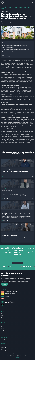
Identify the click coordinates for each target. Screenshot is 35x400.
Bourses (2, 326)
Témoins (20, 355)
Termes (17, 355)
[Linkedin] (11, 56)
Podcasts (2, 331)
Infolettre (2, 329)
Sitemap (23, 355)
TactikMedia (27, 357)
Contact (2, 320)
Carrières (2, 318)
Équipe (2, 316)
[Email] (9, 56)
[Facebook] (7, 56)
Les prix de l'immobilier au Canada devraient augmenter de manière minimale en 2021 (15, 45)
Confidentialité (13, 355)
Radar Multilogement (4, 333)
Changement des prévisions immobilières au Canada (10, 51)
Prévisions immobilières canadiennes (7, 47)
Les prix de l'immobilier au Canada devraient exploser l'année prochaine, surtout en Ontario (15, 49)
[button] (32, 2)
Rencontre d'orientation (5, 335)
